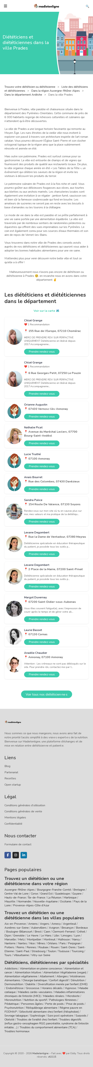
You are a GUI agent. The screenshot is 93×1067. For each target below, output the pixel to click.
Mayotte (9, 901)
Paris (62, 943)
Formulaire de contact (17, 844)
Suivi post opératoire (60, 1016)
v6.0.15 (52, 1056)
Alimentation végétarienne (20, 976)
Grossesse (32, 988)
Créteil (81, 932)
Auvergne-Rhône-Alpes (19, 890)
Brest (38, 932)
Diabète (30, 984)
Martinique (70, 898)
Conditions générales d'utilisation (24, 805)
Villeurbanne (21, 955)
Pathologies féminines (63, 1000)
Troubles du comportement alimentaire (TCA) (48, 1027)
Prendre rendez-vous (42, 352)
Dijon (7, 936)
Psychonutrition (14, 1008)
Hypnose (70, 988)
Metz (21, 939)
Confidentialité (13, 824)
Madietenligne (40, 1053)
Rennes (31, 947)
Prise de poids (75, 1004)
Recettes (10, 778)
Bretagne (79, 890)
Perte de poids (54, 1004)
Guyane (77, 894)
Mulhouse (64, 939)
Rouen (55, 947)
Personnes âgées (32, 1004)
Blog (7, 766)
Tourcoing (78, 951)
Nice (32, 943)
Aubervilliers (39, 928)
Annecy (56, 924)
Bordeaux (82, 928)
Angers (44, 924)
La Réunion (54, 898)
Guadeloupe (62, 894)
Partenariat (11, 772)
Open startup (12, 785)
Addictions (11, 969)
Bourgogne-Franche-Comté (54, 890)
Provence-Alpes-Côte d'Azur (31, 905)
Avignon (54, 928)
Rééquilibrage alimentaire (41, 1008)
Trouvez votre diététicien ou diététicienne (30, 87)
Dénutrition (77, 980)
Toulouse (63, 951)
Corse (34, 894)
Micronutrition (12, 1000)
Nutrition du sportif (35, 1000)
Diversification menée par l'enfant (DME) (63, 984)
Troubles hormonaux (16, 1031)
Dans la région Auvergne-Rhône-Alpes (56, 91)
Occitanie (65, 901)
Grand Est (46, 894)
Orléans (52, 943)
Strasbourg (38, 951)
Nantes (22, 943)
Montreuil (49, 939)
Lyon (77, 936)
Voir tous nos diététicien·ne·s (46, 694)
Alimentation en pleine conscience (41, 969)
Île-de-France (36, 898)
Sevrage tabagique (16, 1016)
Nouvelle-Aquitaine (45, 901)
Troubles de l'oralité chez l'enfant (37, 1020)
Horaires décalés (52, 988)
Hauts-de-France (15, 898)
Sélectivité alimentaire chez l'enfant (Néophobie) (49, 1012)
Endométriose (15, 988)
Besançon (67, 928)
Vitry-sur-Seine (40, 955)
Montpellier (34, 939)
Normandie (24, 901)
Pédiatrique (11, 1004)
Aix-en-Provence (15, 924)
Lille (56, 936)
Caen (47, 932)
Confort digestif (58, 980)
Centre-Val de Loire (16, 894)
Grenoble (19, 936)
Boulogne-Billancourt (19, 932)
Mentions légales (15, 817)
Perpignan (74, 943)
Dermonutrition (14, 984)
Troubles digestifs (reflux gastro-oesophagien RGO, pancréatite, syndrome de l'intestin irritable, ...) (46, 1023)
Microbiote (73, 996)
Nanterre (10, 943)
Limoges (66, 936)
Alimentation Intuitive (28, 972)
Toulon (52, 951)
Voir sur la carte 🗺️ (46, 311)
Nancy (76, 939)
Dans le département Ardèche (23, 95)
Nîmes (41, 943)
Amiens (33, 924)
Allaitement (47, 976)
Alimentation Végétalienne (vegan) (64, 972)
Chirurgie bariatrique (34, 980)
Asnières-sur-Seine (16, 928)
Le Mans (46, 936)
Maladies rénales (53, 996)
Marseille (10, 939)
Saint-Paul (22, 951)
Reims (20, 947)
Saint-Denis (68, 947)
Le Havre (32, 936)
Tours (7, 955)
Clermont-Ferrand (63, 932)
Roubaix (43, 947)
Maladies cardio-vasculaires (35, 992)
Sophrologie (37, 1016)
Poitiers (9, 947)
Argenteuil (69, 924)
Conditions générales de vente (23, 811)
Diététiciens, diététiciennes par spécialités (46, 962)
